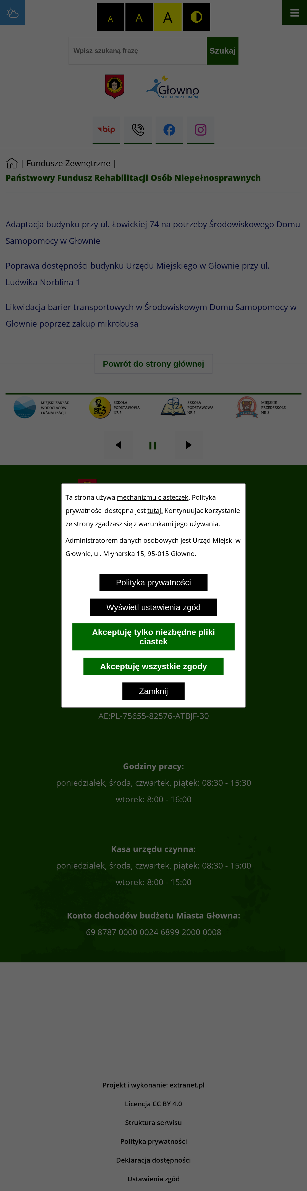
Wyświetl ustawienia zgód (153, 607)
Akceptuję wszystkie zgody (153, 666)
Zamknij (153, 691)
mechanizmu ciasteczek (152, 497)
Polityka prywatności (153, 582)
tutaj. (155, 510)
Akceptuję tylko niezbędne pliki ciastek (153, 637)
